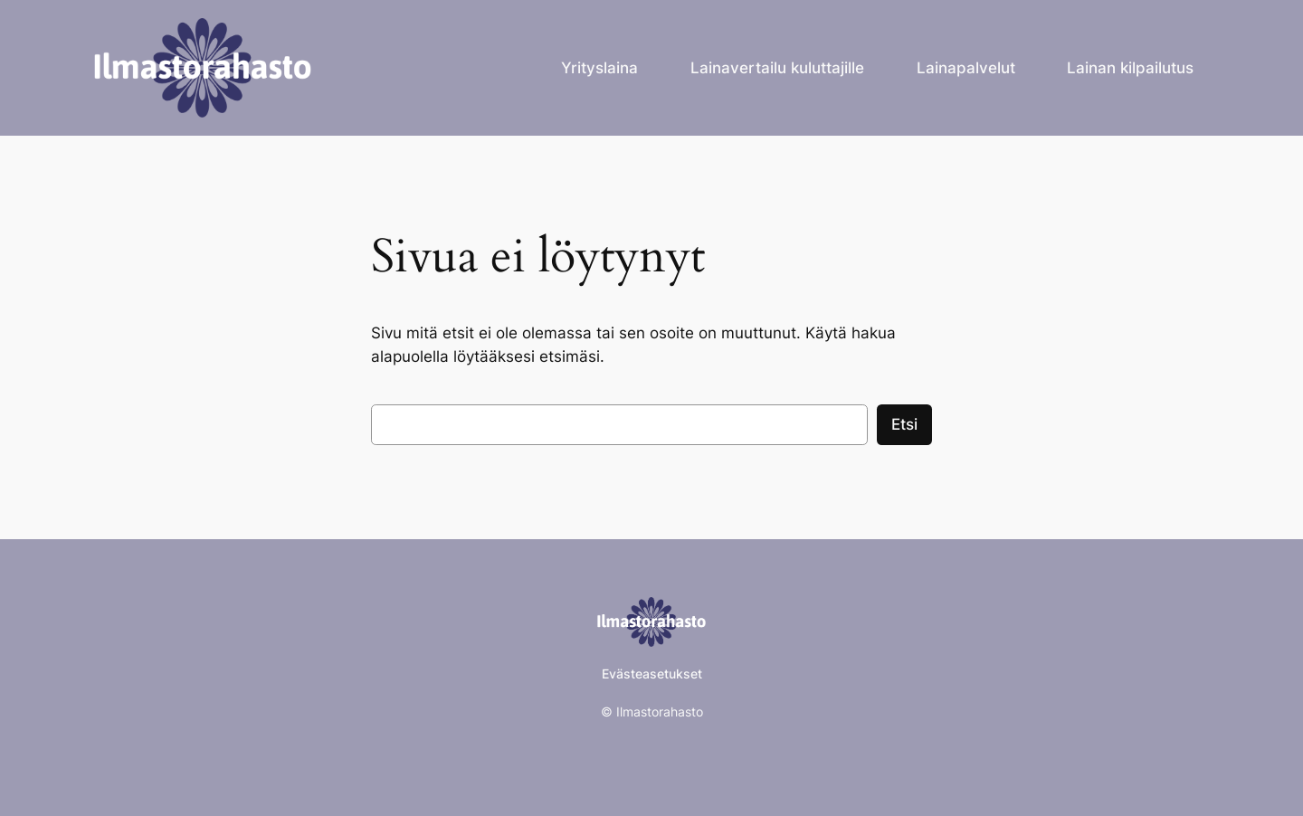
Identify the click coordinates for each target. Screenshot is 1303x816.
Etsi (904, 424)
